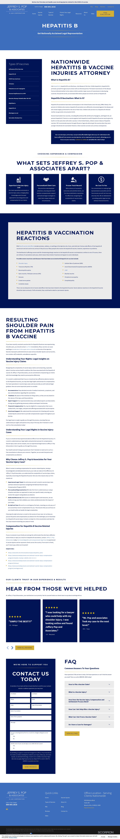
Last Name (31, 693)
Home (47, 797)
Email (30, 699)
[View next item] (12, 647)
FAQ (91, 6)
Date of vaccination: (13, 711)
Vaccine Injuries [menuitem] (40, 14)
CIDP (66, 270)
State (9, 705)
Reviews (102, 6)
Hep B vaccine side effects (26, 246)
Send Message (28, 767)
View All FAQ (69, 733)
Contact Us (111, 6)
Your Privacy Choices (26, 833)
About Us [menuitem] (86, 14)
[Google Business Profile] (7, 809)
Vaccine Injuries (65, 797)
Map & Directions (89, 807)
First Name (10, 693)
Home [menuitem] (34, 13)
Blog (96, 6)
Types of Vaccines (50, 802)
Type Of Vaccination (34, 705)
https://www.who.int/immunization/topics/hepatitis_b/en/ (22, 552)
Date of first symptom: (13, 716)
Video (46, 816)
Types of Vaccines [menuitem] (50, 14)
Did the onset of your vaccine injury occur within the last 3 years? (24, 743)
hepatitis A (57, 86)
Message (10, 722)
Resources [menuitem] (79, 13)
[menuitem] (24, 69)
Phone (9, 699)
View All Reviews (24, 648)
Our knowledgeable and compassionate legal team (29, 540)
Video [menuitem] (92, 13)
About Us (63, 802)
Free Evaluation (105, 13)
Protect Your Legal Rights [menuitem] (65, 14)
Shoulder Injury (23, 263)
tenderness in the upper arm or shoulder (21, 349)
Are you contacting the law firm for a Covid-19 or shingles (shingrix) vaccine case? (26, 733)
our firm (25, 347)
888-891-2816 (50, 7)
